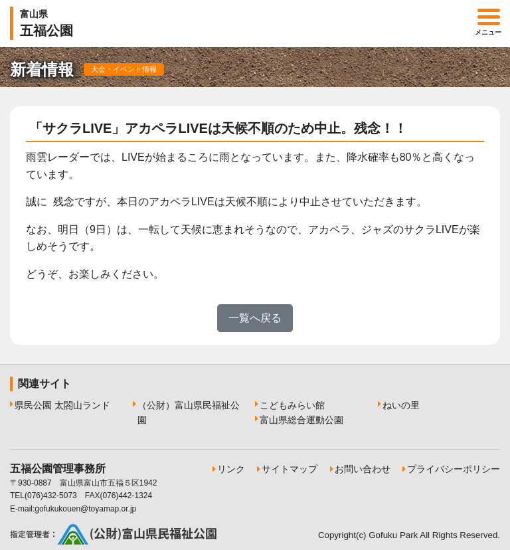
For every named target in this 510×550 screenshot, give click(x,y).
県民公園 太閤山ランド (62, 405)
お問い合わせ (362, 469)
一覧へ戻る (255, 317)
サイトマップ (289, 469)
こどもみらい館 (292, 405)
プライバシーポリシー (453, 469)
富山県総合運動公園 (301, 419)
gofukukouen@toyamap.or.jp (85, 508)
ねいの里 (401, 405)
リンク (231, 469)
